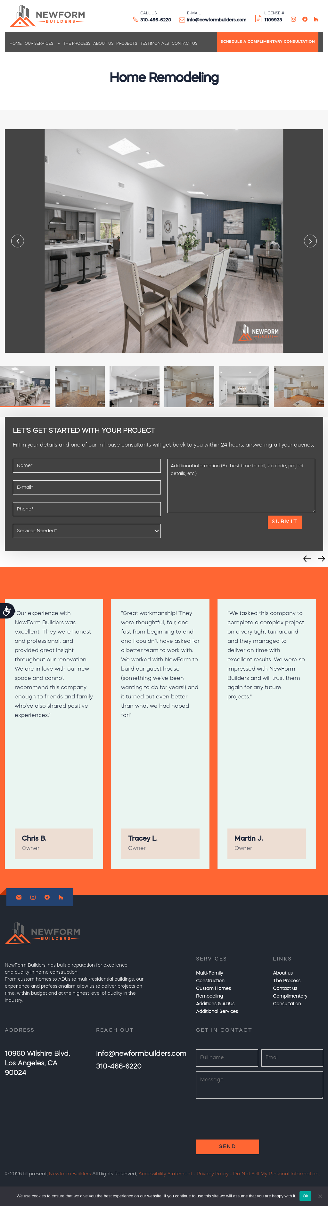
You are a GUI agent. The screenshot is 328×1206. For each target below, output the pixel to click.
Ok (305, 1196)
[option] (164, 241)
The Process (76, 44)
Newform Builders (70, 1174)
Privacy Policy (213, 1174)
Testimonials (154, 44)
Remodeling (209, 996)
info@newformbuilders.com (216, 20)
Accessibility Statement (165, 1174)
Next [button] (310, 241)
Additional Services (217, 1011)
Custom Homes (213, 988)
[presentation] (216, 528)
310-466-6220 (155, 20)
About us (103, 44)
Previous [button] (17, 241)
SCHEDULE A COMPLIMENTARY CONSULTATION (268, 42)
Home (16, 44)
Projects (126, 44)
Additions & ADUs (215, 1004)
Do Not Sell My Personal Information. (276, 1174)
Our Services (39, 44)
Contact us (184, 44)
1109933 (273, 20)
